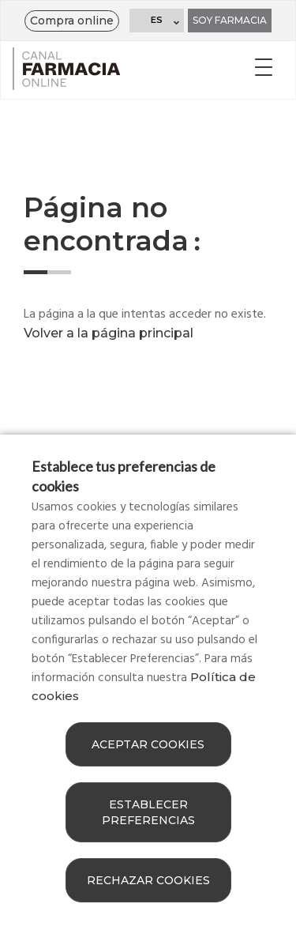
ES (157, 19)
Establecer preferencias (148, 812)
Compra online (72, 20)
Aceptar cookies (148, 744)
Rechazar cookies (148, 880)
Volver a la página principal (108, 333)
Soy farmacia (230, 20)
